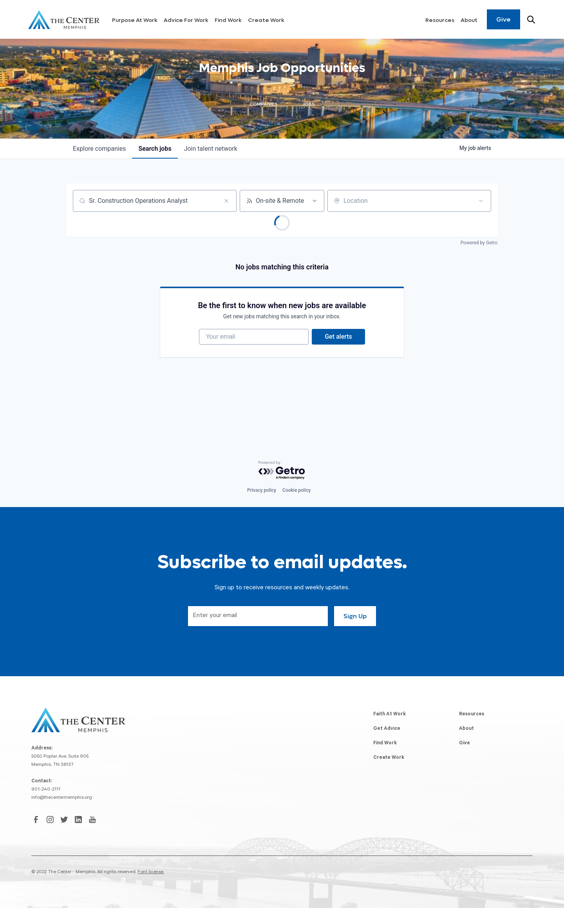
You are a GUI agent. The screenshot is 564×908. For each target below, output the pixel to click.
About (469, 20)
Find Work (228, 20)
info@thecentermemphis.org (61, 798)
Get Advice (386, 729)
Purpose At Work (134, 20)
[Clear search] (226, 200)
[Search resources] (531, 19)
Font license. (150, 872)
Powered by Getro (479, 243)
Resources (439, 20)
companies (99, 148)
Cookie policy (296, 490)
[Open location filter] (481, 200)
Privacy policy (261, 490)
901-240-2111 (45, 789)
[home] (63, 19)
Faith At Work (389, 714)
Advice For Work (186, 20)
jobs (154, 148)
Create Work (266, 20)
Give (503, 19)
